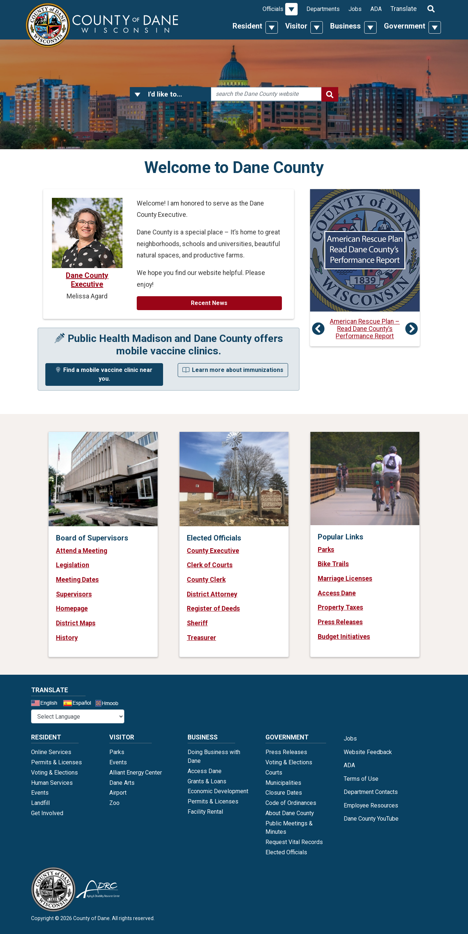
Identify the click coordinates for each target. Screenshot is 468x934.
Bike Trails (333, 564)
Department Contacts (371, 791)
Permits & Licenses (56, 762)
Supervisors (74, 594)
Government (404, 26)
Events (40, 792)
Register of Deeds (213, 608)
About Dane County (289, 813)
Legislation (72, 565)
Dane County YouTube (371, 818)
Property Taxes (340, 607)
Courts (273, 772)
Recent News (209, 303)
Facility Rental (205, 811)
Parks (326, 549)
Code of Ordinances (290, 802)
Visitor (296, 26)
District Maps (75, 623)
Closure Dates (283, 792)
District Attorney (212, 594)
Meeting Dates (77, 579)
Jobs (355, 8)
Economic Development (218, 791)
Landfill (40, 802)
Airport (118, 792)
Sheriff (197, 623)
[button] (137, 94)
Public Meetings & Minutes (289, 828)
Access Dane (337, 593)
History (67, 637)
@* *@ (77, 716)
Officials (273, 8)
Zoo (114, 802)
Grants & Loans (207, 781)
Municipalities (283, 782)
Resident (247, 26)
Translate (403, 8)
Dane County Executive (87, 280)
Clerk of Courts (210, 565)
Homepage (72, 608)
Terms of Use (361, 778)
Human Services (52, 782)
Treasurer (201, 637)
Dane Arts (122, 782)
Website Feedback (368, 752)
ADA (376, 8)
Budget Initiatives (344, 636)
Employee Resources (371, 805)
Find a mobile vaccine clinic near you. (104, 374)
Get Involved (47, 813)
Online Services (51, 752)
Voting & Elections (54, 772)
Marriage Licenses (345, 578)
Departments (323, 8)
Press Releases (340, 622)
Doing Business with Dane (214, 756)
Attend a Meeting (81, 550)
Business (345, 26)
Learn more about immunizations (232, 369)
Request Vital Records (294, 842)
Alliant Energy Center (135, 772)
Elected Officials (286, 852)
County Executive (213, 550)
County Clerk (206, 579)
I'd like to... (165, 94)
